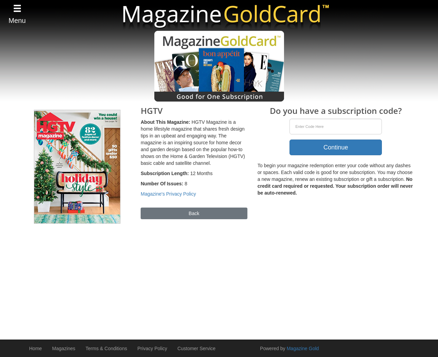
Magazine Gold (303, 348)
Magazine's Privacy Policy (168, 194)
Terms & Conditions (106, 348)
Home (35, 348)
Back (194, 213)
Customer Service (197, 348)
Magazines (63, 348)
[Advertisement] (219, 278)
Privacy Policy (152, 348)
